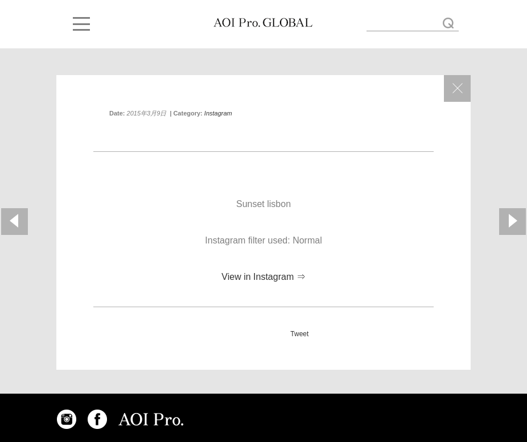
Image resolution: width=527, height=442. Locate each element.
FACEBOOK (97, 419)
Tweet (299, 334)
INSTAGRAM (66, 419)
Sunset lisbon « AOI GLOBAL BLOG (262, 22)
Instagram (218, 113)
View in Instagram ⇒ (263, 277)
